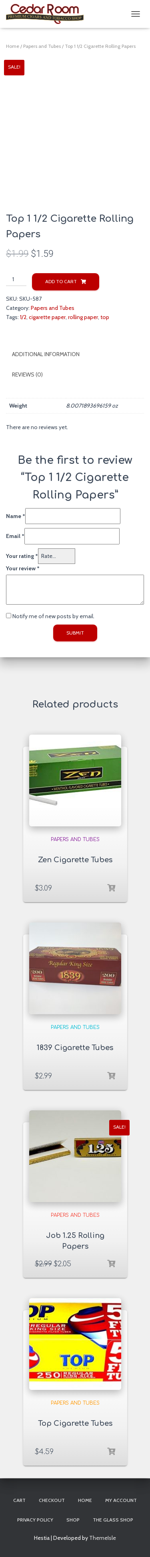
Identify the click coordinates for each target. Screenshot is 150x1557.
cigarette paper (47, 317)
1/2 (23, 317)
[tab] (75, 354)
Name (15, 516)
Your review (23, 568)
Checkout (52, 1500)
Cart (19, 1500)
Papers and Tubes (42, 46)
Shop (73, 1520)
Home (12, 46)
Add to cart (61, 281)
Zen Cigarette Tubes (75, 860)
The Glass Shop (113, 1520)
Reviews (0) (27, 374)
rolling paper (83, 317)
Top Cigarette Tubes (75, 1423)
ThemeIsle (102, 1537)
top (104, 317)
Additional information (46, 354)
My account (121, 1500)
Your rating (22, 556)
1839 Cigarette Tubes (75, 1048)
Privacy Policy (35, 1520)
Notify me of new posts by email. (53, 616)
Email (15, 536)
